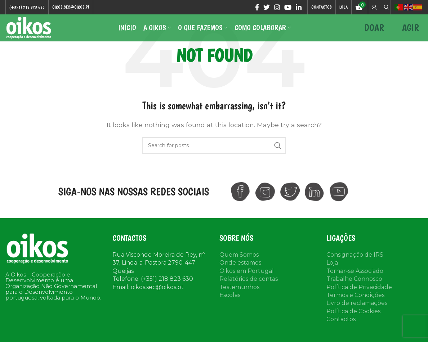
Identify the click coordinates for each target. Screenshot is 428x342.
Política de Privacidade (359, 295)
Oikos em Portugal (246, 278)
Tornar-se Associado (354, 278)
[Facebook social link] (257, 7)
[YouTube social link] (288, 7)
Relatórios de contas (248, 287)
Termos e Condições (355, 303)
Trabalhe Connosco (354, 287)
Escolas (229, 303)
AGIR (410, 32)
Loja (332, 270)
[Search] (385, 7)
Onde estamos (240, 270)
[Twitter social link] (266, 7)
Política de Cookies (353, 319)
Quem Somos (239, 263)
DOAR (374, 32)
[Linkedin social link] (299, 7)
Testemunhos (239, 295)
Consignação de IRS (354, 263)
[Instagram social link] (277, 7)
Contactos (341, 327)
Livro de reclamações (356, 311)
